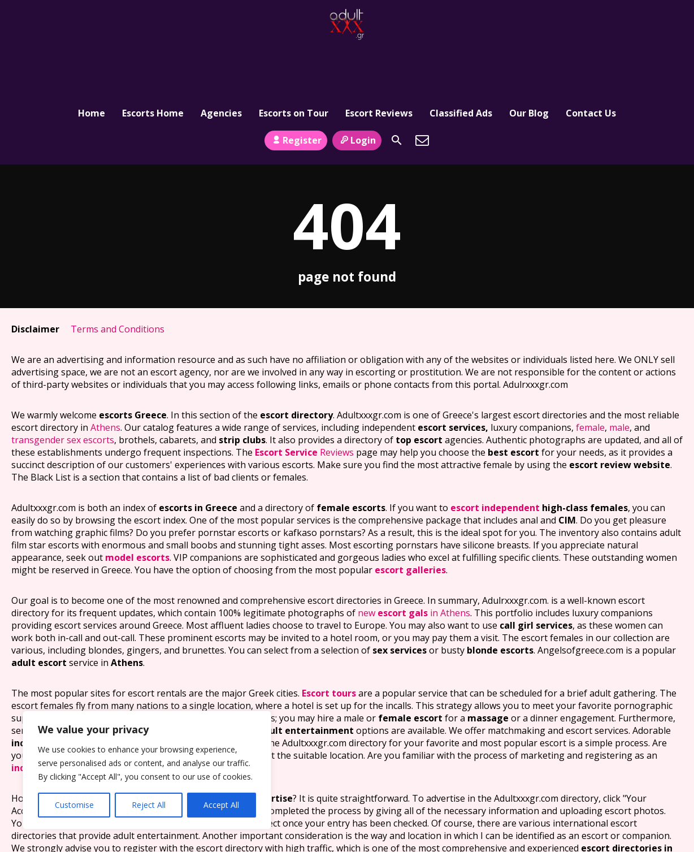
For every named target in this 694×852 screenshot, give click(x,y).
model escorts (137, 510)
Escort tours (329, 645)
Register (296, 92)
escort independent (495, 460)
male (619, 380)
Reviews (304, 405)
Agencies (221, 59)
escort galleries (410, 522)
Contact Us (591, 59)
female (590, 380)
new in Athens (414, 565)
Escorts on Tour (293, 59)
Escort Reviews (379, 59)
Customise (74, 804)
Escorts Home (153, 59)
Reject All (149, 804)
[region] (147, 770)
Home (91, 59)
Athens (105, 380)
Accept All (221, 804)
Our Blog (529, 59)
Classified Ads (461, 59)
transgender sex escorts (62, 392)
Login (357, 92)
